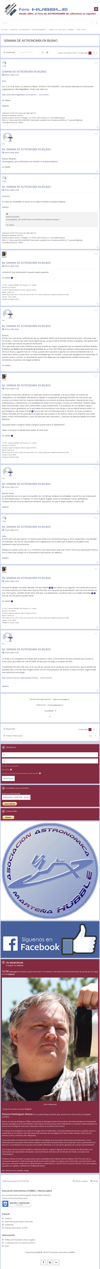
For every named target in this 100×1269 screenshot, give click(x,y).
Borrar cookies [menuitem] (82, 1181)
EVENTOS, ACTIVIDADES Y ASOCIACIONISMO (28, 29)
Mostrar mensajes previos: (50, 699)
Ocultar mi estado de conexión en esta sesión (21, 773)
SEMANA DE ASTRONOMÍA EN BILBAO (31, 40)
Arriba (95, 1181)
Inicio (6, 29)
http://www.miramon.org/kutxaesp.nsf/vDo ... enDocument (26, 678)
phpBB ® (38, 1252)
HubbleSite (9, 1225)
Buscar (42, 52)
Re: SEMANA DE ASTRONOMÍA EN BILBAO (26, 149)
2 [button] (93, 53)
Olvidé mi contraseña (10, 766)
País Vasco (81, 29)
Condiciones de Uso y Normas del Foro (20, 1243)
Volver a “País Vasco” (14, 736)
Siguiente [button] (96, 53)
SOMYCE (8, 1218)
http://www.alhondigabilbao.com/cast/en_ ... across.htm (25, 94)
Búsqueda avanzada (47, 52)
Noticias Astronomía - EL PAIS (16, 1228)
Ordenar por (50, 705)
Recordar (7, 769)
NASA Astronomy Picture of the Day (19, 1221)
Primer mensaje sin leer (67, 53)
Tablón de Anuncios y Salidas (61, 29)
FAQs (7, 1246)
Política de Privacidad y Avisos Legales (20, 1240)
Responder (10, 52)
